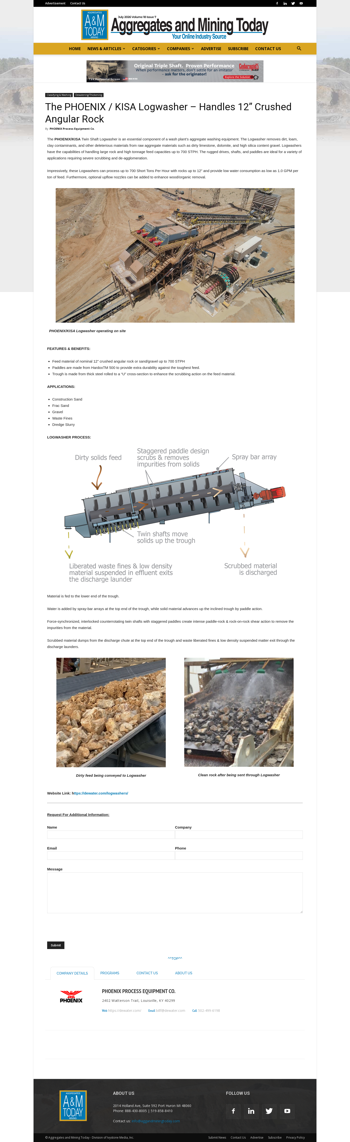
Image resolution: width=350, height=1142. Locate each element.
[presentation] (84, 931)
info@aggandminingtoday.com (156, 1121)
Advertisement (55, 3)
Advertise (256, 1137)
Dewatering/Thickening (88, 95)
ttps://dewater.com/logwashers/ (101, 793)
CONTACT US (268, 48)
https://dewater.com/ (124, 1010)
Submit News (217, 1137)
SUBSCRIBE (238, 48)
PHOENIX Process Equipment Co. (72, 128)
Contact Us (77, 3)
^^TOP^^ (175, 958)
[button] (299, 49)
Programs (109, 973)
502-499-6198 (209, 1010)
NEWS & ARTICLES (106, 48)
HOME (75, 48)
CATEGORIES (146, 48)
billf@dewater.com (170, 1010)
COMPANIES (180, 48)
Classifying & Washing (59, 95)
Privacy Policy (295, 1137)
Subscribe (275, 1137)
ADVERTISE (211, 48)
